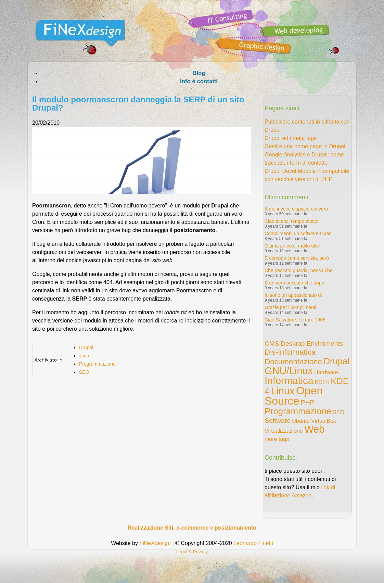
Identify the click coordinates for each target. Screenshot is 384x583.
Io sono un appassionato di (293, 295)
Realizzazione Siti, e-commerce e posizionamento (192, 528)
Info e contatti (199, 81)
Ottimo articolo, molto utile (292, 246)
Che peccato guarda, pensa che (298, 270)
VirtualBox (323, 421)
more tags (277, 439)
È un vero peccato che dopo (294, 283)
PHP (307, 402)
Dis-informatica (290, 352)
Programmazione (97, 364)
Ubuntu (301, 421)
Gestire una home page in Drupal (305, 146)
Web (314, 429)
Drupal (86, 347)
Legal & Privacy (192, 551)
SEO (84, 372)
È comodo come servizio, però (297, 258)
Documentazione (293, 361)
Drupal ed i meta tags (291, 138)
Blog (198, 73)
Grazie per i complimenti (290, 307)
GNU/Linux (289, 370)
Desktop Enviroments (312, 343)
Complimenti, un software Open (298, 233)
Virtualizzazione (284, 431)
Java (84, 355)
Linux (283, 390)
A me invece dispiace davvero (296, 209)
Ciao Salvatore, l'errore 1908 (295, 319)
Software (278, 420)
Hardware (326, 372)
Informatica (289, 380)
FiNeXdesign (155, 543)
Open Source (294, 395)
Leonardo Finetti (253, 543)
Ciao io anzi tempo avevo (291, 221)
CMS (272, 343)
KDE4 (322, 382)
